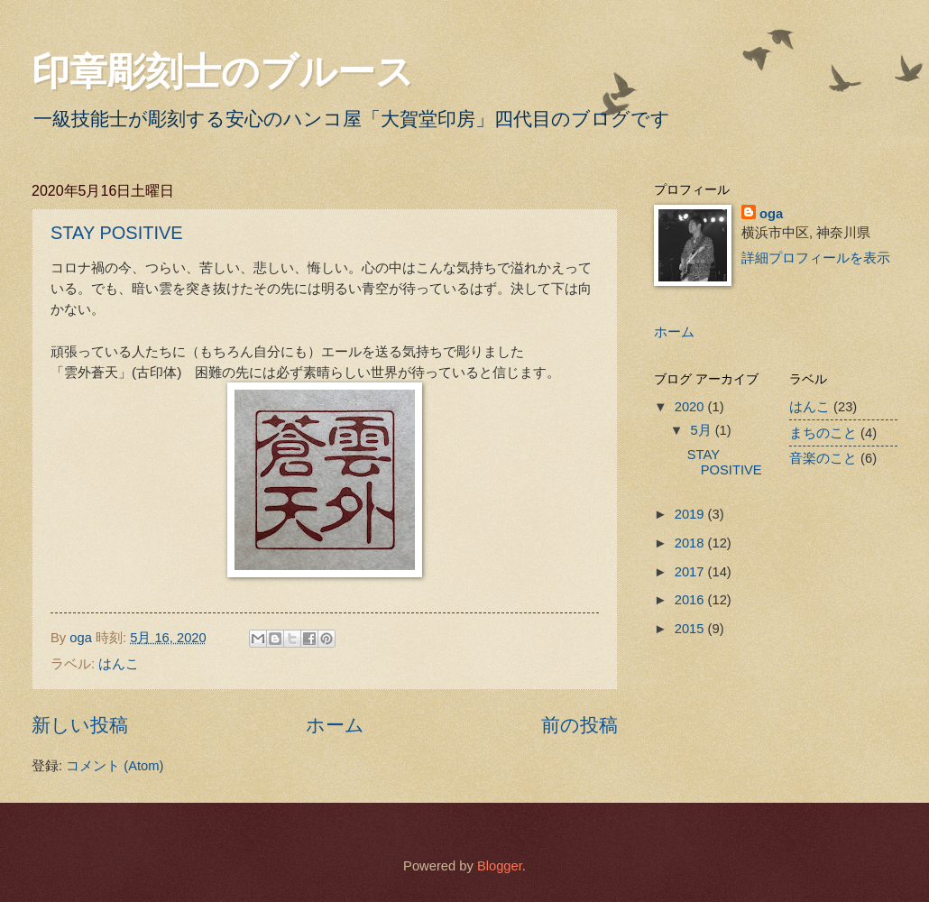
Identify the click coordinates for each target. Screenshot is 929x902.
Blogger (499, 866)
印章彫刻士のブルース (223, 72)
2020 (691, 407)
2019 (691, 514)
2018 (691, 543)
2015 (691, 628)
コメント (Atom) (114, 766)
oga (771, 214)
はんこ (118, 664)
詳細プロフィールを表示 (815, 258)
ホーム (335, 724)
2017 (691, 572)
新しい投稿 (80, 724)
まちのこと (823, 433)
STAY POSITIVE (117, 233)
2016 (691, 600)
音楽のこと (823, 458)
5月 (702, 430)
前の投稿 (579, 724)
